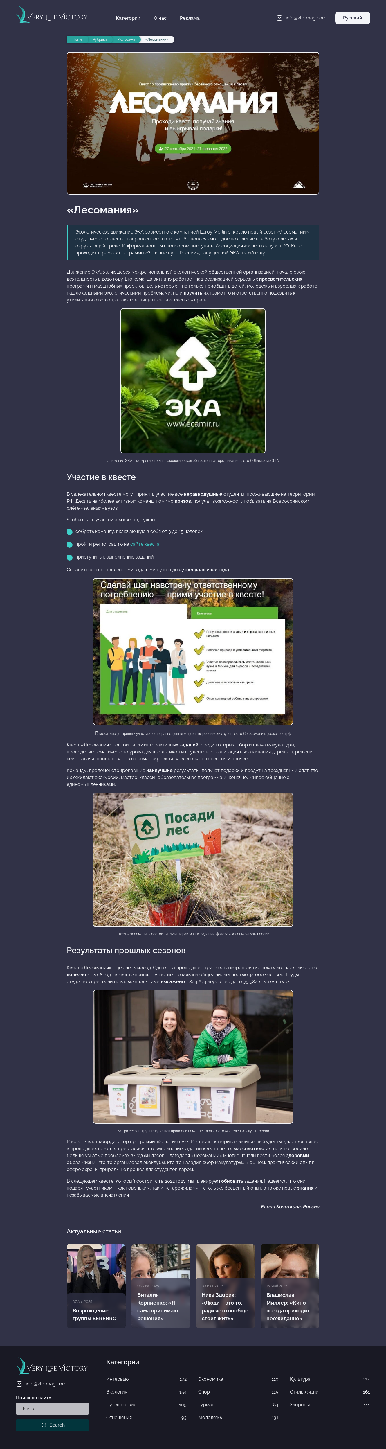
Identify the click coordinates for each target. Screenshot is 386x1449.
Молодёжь (238, 1417)
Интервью (146, 1379)
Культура (330, 1379)
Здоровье (330, 1404)
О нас (160, 18)
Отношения (146, 1417)
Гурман (238, 1404)
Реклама (190, 18)
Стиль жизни (330, 1392)
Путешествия (146, 1404)
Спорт (238, 1392)
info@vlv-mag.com (41, 1383)
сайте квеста (145, 544)
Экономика (238, 1379)
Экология (146, 1392)
